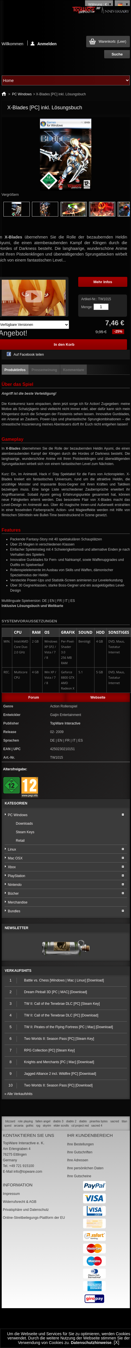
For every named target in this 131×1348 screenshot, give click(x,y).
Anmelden (44, 44)
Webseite (97, 697)
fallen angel (43, 1121)
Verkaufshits (18, 971)
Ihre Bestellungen (80, 1144)
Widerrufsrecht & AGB (19, 1202)
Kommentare (73, 370)
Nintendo (15, 885)
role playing (25, 1121)
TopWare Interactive (65, 723)
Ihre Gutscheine (79, 1176)
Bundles (14, 911)
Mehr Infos (102, 282)
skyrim (47, 1125)
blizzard (10, 1121)
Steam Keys (25, 832)
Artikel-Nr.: (89, 299)
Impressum (11, 1194)
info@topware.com (27, 1172)
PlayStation (16, 876)
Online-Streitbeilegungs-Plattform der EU (34, 1218)
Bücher (13, 894)
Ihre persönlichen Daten (85, 1168)
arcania (18, 1125)
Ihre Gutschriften (79, 1152)
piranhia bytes (99, 1121)
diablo (83, 1121)
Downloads (24, 824)
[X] (116, 1342)
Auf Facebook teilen (29, 355)
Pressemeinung (44, 370)
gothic (30, 1125)
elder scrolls (61, 1125)
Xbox (12, 867)
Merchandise (18, 902)
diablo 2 (71, 1121)
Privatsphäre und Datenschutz (26, 1210)
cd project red (80, 1125)
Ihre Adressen (77, 1160)
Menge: (86, 307)
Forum (33, 697)
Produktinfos (15, 370)
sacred (114, 1121)
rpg (38, 1125)
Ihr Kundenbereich (90, 1135)
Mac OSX (15, 858)
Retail (20, 841)
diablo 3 (58, 1121)
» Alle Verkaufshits (19, 1094)
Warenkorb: (112, 42)
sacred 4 (96, 1125)
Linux (12, 849)
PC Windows (22, 94)
